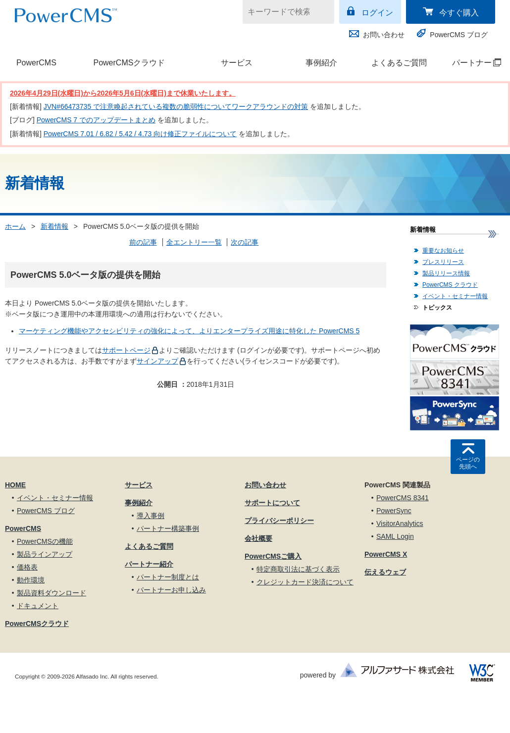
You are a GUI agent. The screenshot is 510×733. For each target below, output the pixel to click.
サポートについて (272, 503)
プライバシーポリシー (279, 520)
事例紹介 (321, 62)
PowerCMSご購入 (273, 556)
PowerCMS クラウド (450, 284)
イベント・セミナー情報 (455, 296)
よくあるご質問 (399, 62)
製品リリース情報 (446, 273)
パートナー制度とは (168, 577)
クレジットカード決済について (305, 582)
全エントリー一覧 (194, 242)
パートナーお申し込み (171, 590)
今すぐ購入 (459, 12)
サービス (237, 62)
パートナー (472, 62)
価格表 (27, 567)
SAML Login (395, 536)
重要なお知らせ (443, 250)
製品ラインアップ (44, 554)
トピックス (437, 307)
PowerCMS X (385, 554)
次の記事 (244, 242)
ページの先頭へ (468, 463)
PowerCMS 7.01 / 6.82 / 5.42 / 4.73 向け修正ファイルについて (140, 134)
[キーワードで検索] (282, 12)
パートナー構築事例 (168, 528)
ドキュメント (37, 606)
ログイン (377, 12)
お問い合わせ (384, 35)
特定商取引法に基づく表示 (298, 569)
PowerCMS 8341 (402, 498)
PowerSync (393, 511)
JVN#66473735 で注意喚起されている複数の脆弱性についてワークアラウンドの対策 (176, 106)
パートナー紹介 (149, 564)
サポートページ (126, 350)
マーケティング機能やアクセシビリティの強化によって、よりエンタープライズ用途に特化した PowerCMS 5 (189, 331)
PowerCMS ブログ (459, 35)
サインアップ (157, 361)
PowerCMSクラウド (129, 62)
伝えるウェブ (385, 572)
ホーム (15, 226)
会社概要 (258, 538)
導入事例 (150, 516)
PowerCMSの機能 (45, 541)
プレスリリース (443, 262)
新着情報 (54, 226)
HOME (15, 485)
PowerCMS (36, 62)
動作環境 (31, 580)
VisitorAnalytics (399, 523)
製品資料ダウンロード (51, 593)
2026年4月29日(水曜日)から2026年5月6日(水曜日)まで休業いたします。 (123, 93)
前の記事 (143, 242)
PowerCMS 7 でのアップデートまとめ (96, 120)
